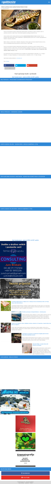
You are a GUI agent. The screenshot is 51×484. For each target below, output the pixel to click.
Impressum (27, 480)
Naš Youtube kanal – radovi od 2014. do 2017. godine (25, 74)
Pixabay (7, 61)
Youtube (26, 474)
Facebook (25, 470)
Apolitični (8, 2)
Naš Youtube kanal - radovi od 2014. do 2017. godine (25, 237)
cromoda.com (19, 58)
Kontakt (31, 480)
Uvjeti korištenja (21, 480)
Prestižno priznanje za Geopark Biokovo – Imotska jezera (34, 309)
